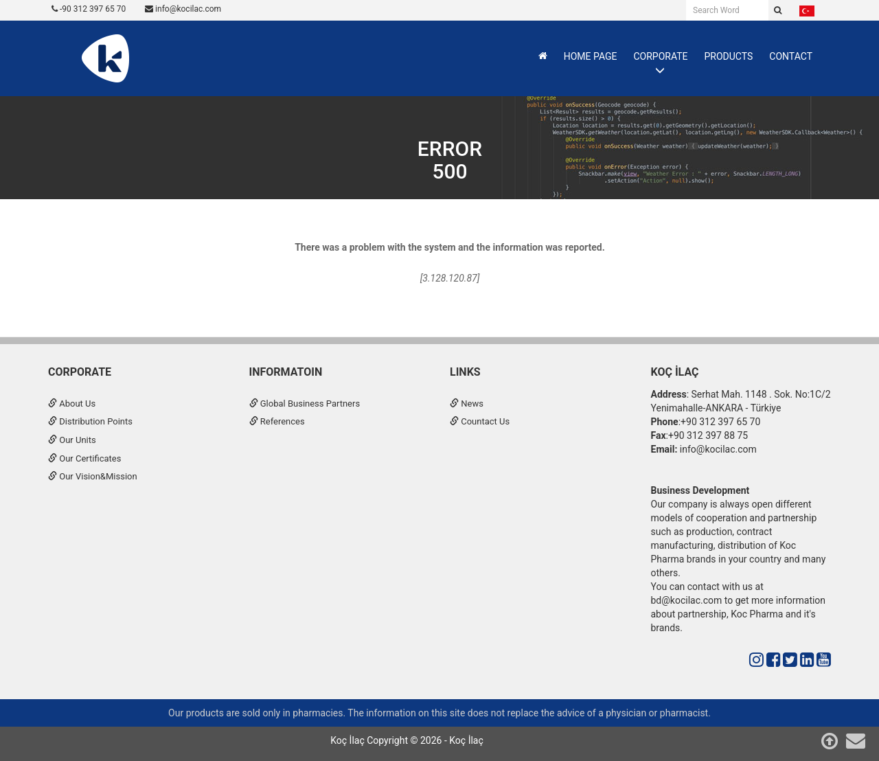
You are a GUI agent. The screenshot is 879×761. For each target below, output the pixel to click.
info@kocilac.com (183, 9)
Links (465, 371)
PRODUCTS (729, 56)
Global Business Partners (305, 403)
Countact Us (480, 421)
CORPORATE (79, 371)
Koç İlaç (675, 371)
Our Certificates (84, 458)
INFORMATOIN (286, 371)
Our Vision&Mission (92, 476)
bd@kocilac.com (686, 600)
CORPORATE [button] (660, 56)
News (466, 403)
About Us (71, 403)
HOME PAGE (590, 56)
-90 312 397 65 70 (89, 9)
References (277, 421)
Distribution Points (90, 421)
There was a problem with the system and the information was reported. (450, 247)
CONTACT (790, 56)
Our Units (72, 440)
